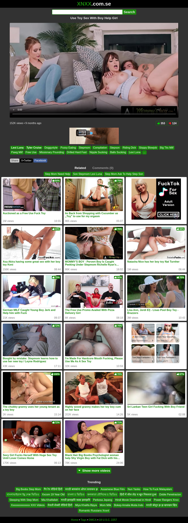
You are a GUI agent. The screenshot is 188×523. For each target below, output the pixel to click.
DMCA (93, 519)
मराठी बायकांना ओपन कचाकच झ (81, 489)
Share (14, 160)
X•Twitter (26, 160)
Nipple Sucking (98, 152)
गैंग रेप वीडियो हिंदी (53, 489)
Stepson (115, 147)
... (144, 152)
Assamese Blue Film (113, 489)
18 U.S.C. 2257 (108, 519)
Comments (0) (102, 168)
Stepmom (84, 147)
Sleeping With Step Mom (23, 499)
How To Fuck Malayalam (157, 489)
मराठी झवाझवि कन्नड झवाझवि (75, 499)
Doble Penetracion (170, 494)
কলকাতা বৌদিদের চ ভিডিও (102, 494)
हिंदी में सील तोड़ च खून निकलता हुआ (138, 494)
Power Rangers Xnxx (166, 499)
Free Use (31, 152)
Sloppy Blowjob (148, 147)
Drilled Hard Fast (77, 152)
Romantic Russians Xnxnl (94, 510)
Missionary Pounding (51, 152)
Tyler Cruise (33, 147)
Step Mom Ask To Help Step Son (124, 174)
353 (161, 123)
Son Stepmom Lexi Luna (87, 174)
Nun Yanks (134, 489)
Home (74, 519)
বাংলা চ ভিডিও (76, 494)
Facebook (40, 160)
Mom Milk (105, 505)
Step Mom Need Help (57, 174)
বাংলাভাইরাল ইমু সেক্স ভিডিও (23, 494)
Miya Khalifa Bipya (86, 505)
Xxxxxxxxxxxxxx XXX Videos (28, 505)
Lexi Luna (17, 147)
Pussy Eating (68, 147)
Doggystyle (50, 147)
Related (80, 168)
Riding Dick (129, 147)
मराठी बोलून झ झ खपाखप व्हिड (161, 505)
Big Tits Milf (166, 147)
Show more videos (94, 470)
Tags (84, 519)
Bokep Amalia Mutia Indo (128, 505)
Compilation (100, 147)
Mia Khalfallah (49, 499)
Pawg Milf (17, 152)
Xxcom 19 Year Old (53, 494)
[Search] (87, 12)
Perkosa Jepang (102, 499)
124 (173, 123)
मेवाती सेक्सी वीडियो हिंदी (60, 505)
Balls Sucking (118, 152)
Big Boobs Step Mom (28, 489)
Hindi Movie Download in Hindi (133, 499)
